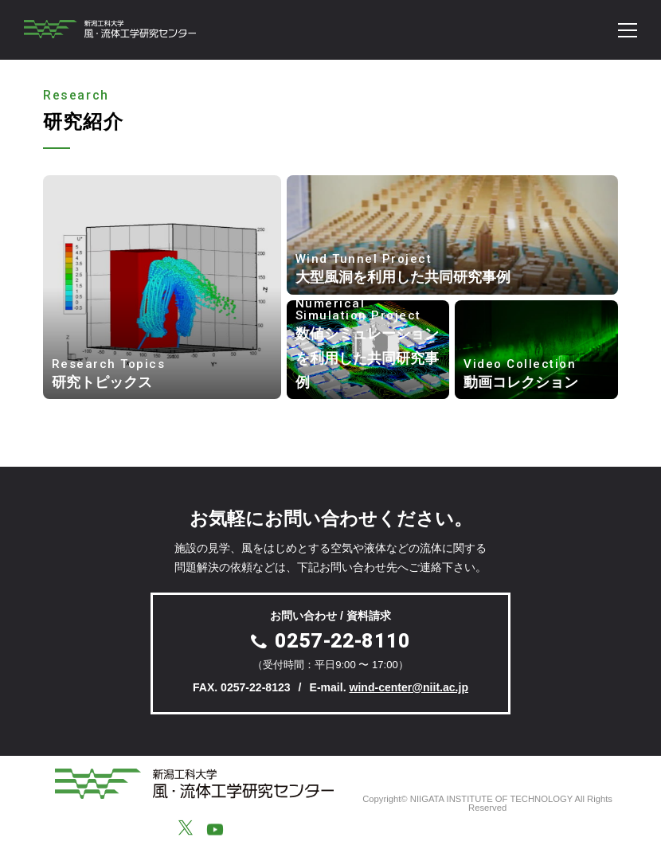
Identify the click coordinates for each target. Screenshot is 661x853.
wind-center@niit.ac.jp (408, 687)
